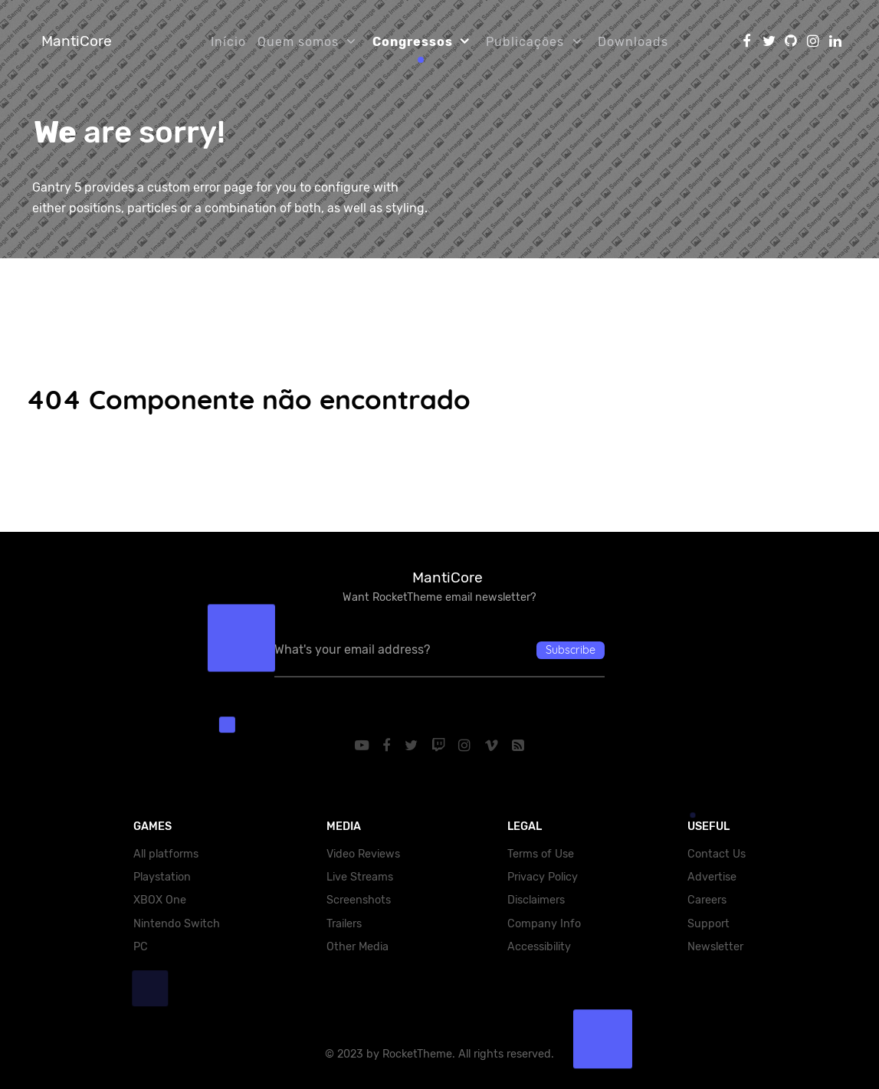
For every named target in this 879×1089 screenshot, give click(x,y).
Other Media (357, 946)
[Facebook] (389, 745)
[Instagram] (467, 745)
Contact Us (716, 854)
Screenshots (358, 900)
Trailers (344, 923)
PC (140, 946)
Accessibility (539, 946)
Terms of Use (540, 854)
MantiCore (76, 41)
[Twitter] (412, 745)
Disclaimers (536, 900)
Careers (706, 900)
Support (708, 923)
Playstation (162, 877)
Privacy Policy (542, 877)
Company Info (544, 923)
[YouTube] (364, 745)
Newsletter (715, 946)
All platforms (165, 854)
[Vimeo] (493, 745)
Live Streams (359, 877)
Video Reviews (363, 854)
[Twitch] (440, 745)
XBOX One (159, 900)
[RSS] (518, 745)
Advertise (711, 877)
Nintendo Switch (176, 923)
